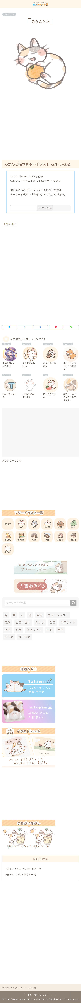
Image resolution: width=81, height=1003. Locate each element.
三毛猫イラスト (10, 224)
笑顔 (7, 622)
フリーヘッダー (58, 615)
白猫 (50, 630)
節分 (19, 630)
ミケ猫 (8, 637)
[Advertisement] (41, 131)
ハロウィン (68, 622)
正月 (7, 630)
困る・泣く (23, 622)
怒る (53, 622)
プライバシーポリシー (38, 994)
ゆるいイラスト (9, 14)
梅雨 (39, 615)
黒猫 (61, 630)
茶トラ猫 (25, 637)
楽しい (40, 622)
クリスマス (33, 630)
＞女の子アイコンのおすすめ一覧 (23, 868)
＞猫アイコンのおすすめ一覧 (20, 874)
